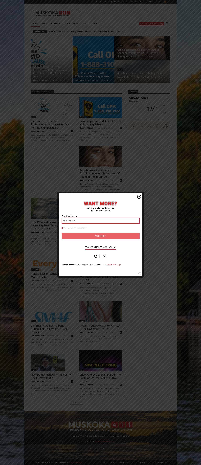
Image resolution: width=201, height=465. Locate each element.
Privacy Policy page (113, 265)
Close (139, 197)
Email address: (69, 216)
